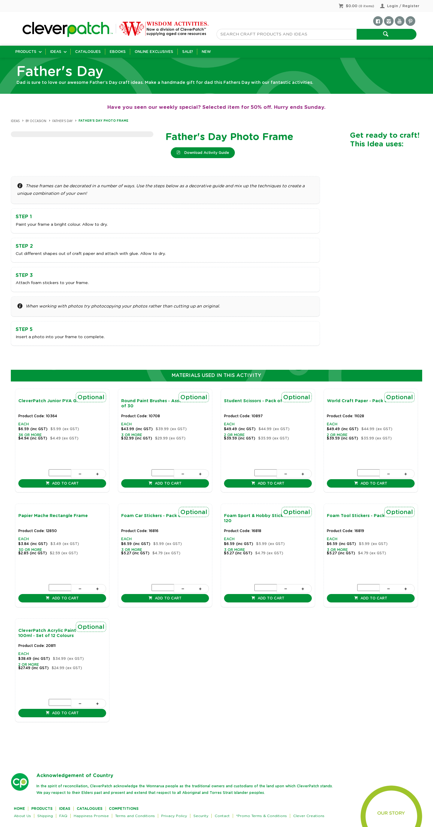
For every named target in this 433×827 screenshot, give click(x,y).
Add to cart (65, 483)
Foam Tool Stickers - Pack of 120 (363, 516)
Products (25, 52)
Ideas (55, 52)
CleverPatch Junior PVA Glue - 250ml (59, 401)
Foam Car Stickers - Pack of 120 (156, 516)
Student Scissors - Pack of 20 (257, 401)
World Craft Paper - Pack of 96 (362, 401)
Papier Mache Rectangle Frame (53, 516)
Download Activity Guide (206, 153)
